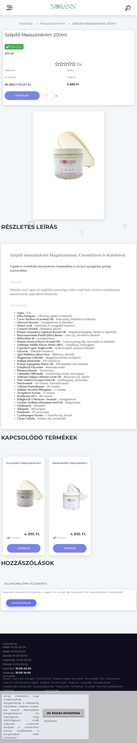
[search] (128, 8)
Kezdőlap (26, 23)
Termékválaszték (10, 8)
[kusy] (48, 96)
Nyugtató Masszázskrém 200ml (28, 463)
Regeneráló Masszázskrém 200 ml (76, 463)
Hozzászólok (21, 603)
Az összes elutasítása (63, 713)
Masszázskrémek (52, 23)
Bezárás (50, 721)
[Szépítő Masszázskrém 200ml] (68, 112)
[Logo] (63, 7)
